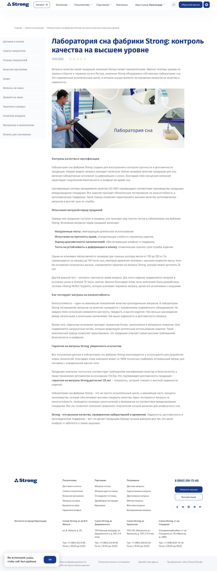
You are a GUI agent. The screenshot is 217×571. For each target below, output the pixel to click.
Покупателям (81, 4)
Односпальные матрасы (139, 491)
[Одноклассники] (177, 506)
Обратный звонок (190, 4)
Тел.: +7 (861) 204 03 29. (139, 542)
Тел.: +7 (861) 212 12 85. (74, 542)
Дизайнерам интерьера (106, 500)
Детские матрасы (135, 486)
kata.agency (152, 561)
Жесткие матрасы (136, 505)
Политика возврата (14, 115)
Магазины (122, 4)
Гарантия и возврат (14, 106)
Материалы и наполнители (18, 125)
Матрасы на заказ (13, 88)
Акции (6, 78)
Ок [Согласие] (50, 559)
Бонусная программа (15, 69)
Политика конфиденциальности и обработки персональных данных (72, 563)
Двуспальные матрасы (138, 495)
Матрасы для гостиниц (106, 491)
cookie (29, 557)
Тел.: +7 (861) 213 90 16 (106, 542)
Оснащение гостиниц (105, 495)
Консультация (189, 497)
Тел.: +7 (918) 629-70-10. (171, 542)
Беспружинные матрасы (139, 510)
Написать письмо (189, 489)
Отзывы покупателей (15, 60)
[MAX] (188, 506)
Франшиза (100, 505)
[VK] (183, 506)
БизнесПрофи (195, 561)
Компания (61, 4)
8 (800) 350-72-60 (187, 480)
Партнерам (102, 4)
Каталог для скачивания (17, 134)
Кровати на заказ (13, 97)
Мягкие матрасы (135, 500)
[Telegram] (194, 506)
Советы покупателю (14, 50)
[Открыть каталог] (42, 5)
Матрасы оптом (103, 486)
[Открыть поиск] (174, 5)
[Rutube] (200, 506)
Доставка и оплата (13, 41)
